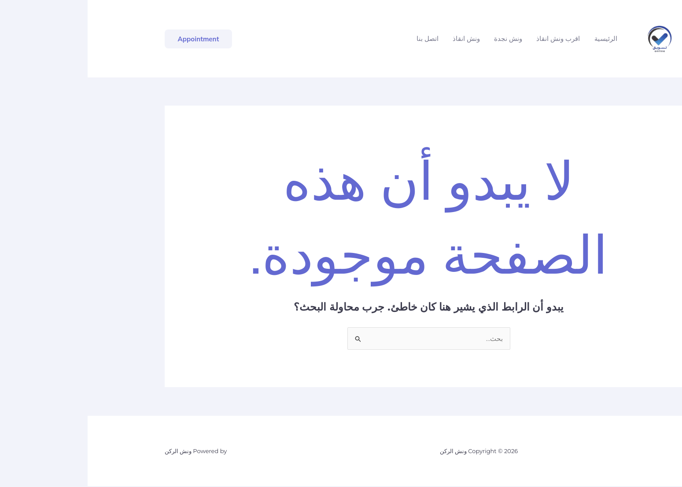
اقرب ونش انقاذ (470, 38)
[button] (111, 38)
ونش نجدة (420, 38)
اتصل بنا (340, 38)
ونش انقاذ (378, 38)
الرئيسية (518, 38)
